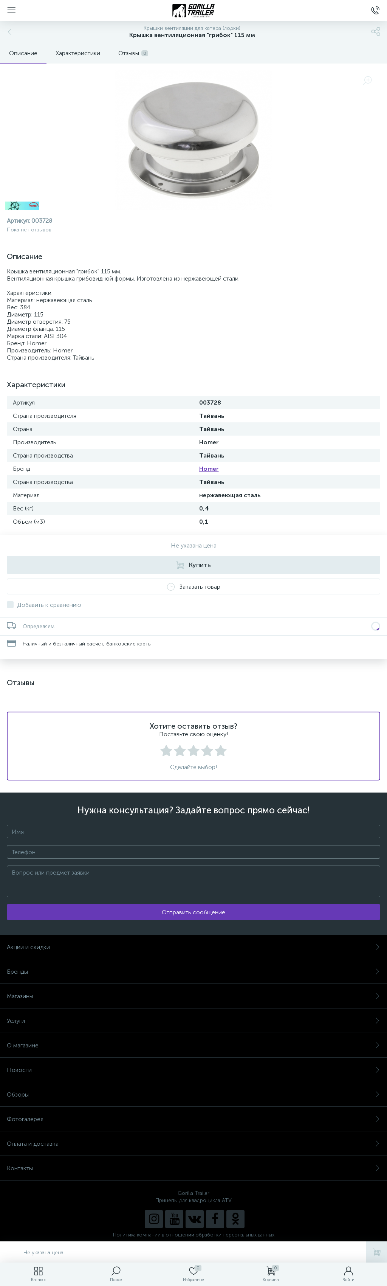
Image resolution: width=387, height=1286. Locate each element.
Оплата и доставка (193, 1143)
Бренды (193, 971)
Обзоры (193, 1094)
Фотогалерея (193, 1119)
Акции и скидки (193, 947)
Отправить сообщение (193, 912)
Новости (193, 1069)
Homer (209, 468)
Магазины (193, 996)
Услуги (193, 1020)
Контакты (193, 1168)
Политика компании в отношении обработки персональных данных (193, 1235)
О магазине (193, 1045)
